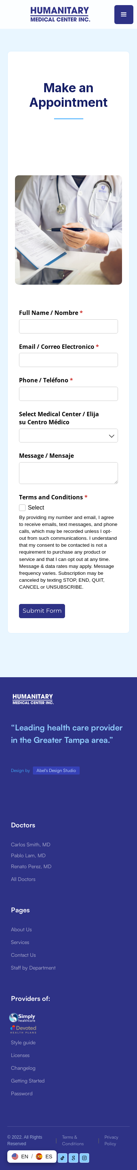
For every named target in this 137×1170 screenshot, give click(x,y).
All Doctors (23, 879)
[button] (123, 14)
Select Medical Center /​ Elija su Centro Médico (59, 418)
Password (22, 1093)
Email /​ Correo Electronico (68, 347)
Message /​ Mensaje (46, 456)
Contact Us (23, 955)
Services (20, 942)
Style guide (23, 1042)
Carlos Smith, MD (30, 844)
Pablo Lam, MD (28, 855)
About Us (21, 929)
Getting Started (28, 1080)
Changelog (23, 1068)
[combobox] (68, 436)
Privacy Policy (111, 1140)
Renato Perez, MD (31, 866)
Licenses (20, 1055)
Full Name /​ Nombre (63, 313)
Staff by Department (33, 967)
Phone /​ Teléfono (58, 380)
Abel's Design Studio (56, 770)
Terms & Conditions (73, 1140)
